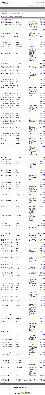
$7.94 (34, 33)
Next (4, 382)
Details (44, 19)
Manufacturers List (4, 9)
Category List (3, 11)
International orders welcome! (41, 2)
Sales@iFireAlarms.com (40, 3)
